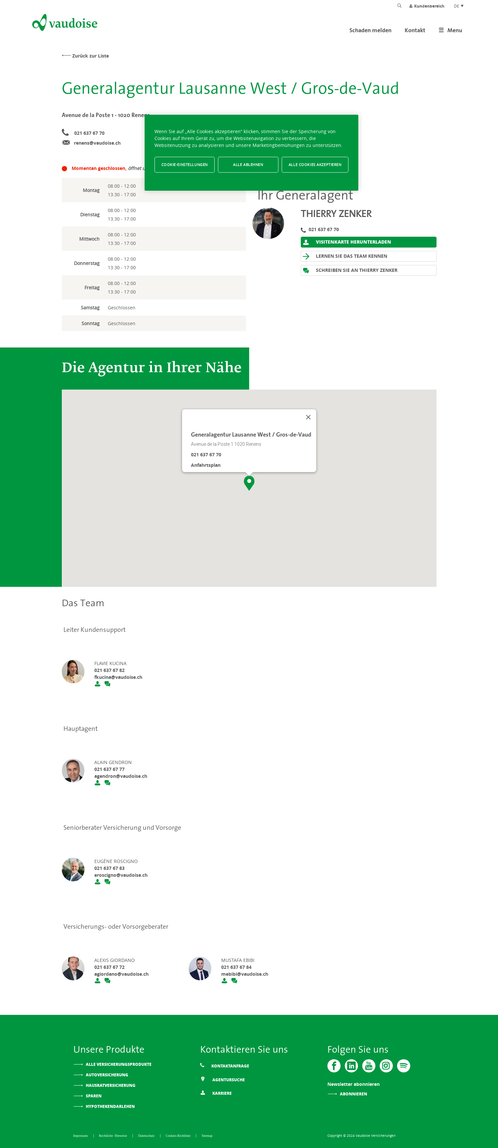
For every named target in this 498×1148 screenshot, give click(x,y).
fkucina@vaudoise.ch (118, 677)
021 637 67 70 (89, 133)
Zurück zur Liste (90, 56)
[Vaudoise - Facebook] (334, 1065)
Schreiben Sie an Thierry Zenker (350, 270)
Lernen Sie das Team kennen (345, 256)
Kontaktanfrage (224, 1066)
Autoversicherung (107, 1075)
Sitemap (207, 1135)
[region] (251, 153)
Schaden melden (370, 30)
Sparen (94, 1096)
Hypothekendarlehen (110, 1106)
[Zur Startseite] (64, 23)
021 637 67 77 (109, 769)
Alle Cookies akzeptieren (315, 164)
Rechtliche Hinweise (114, 1135)
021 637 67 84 (236, 967)
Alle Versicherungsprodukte (119, 1064)
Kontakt (415, 30)
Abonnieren (353, 1094)
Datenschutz (147, 1135)
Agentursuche (222, 1079)
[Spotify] (403, 1065)
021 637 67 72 (109, 967)
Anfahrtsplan (206, 465)
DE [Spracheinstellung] (459, 6)
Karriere (216, 1092)
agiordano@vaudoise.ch (121, 974)
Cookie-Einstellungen (184, 164)
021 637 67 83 (109, 868)
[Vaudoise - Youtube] (368, 1065)
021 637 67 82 (109, 670)
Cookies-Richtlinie (179, 1135)
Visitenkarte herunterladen (347, 242)
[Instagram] (386, 1065)
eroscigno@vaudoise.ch (121, 875)
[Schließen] (308, 417)
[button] (249, 483)
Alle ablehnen (248, 164)
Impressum (81, 1135)
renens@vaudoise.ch (97, 143)
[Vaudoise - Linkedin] (351, 1065)
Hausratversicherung (110, 1085)
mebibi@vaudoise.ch (244, 974)
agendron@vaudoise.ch (120, 776)
